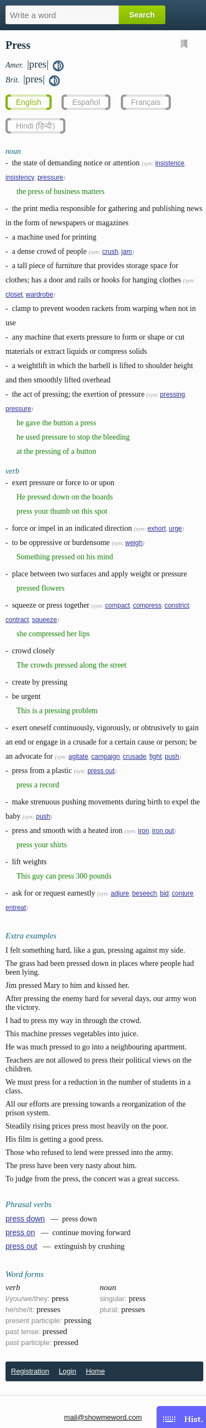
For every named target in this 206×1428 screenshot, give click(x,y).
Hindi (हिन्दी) (35, 125)
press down (25, 1218)
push (172, 756)
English (28, 102)
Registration (30, 1371)
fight (155, 756)
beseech (144, 893)
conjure (182, 893)
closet (14, 294)
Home (95, 1371)
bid (164, 893)
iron (143, 831)
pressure (50, 177)
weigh (133, 543)
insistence (169, 163)
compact (117, 605)
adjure (120, 893)
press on (20, 1232)
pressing (172, 394)
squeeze (44, 620)
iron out (163, 831)
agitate (78, 756)
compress (147, 605)
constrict (176, 605)
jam (126, 251)
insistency (20, 177)
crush (110, 251)
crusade (135, 756)
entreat (15, 908)
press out (100, 771)
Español (86, 102)
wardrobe (39, 294)
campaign (105, 756)
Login (67, 1371)
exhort (156, 528)
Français (146, 102)
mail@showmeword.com (103, 1417)
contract (17, 620)
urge (175, 528)
